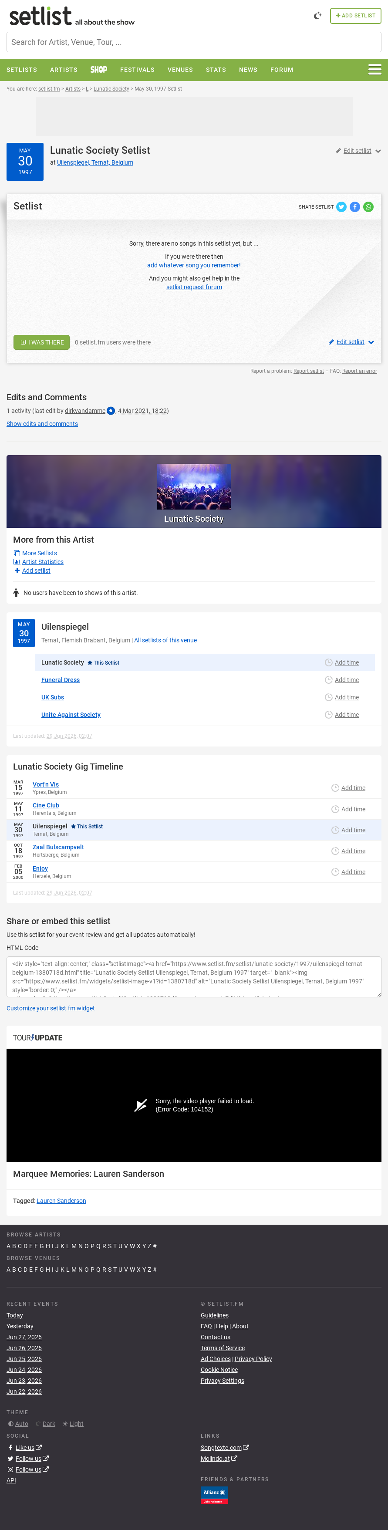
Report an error (359, 371)
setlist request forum (194, 287)
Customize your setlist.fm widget (51, 1008)
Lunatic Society (84, 150)
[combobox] (194, 42)
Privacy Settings (222, 1380)
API (11, 1480)
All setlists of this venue (165, 640)
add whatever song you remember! (194, 265)
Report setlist (309, 371)
